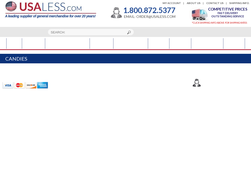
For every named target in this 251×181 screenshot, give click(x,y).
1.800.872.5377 (149, 10)
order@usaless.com (223, 90)
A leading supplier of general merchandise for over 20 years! (50, 9)
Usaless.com (212, 103)
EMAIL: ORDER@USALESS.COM (149, 17)
